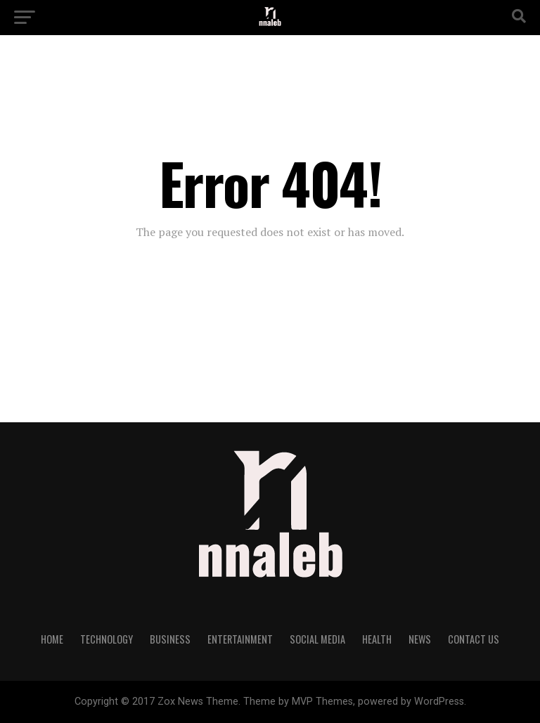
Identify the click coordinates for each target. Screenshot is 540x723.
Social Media (317, 639)
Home (52, 639)
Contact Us (473, 639)
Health (377, 639)
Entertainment (240, 639)
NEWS (420, 639)
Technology (106, 639)
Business (170, 639)
